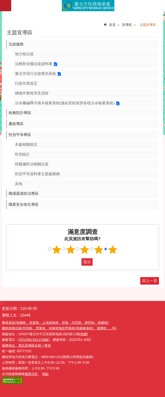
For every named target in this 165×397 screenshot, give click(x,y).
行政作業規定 (26, 83)
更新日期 (9, 308)
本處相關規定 (26, 144)
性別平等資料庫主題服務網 (37, 174)
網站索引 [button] (5, 5)
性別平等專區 (20, 135)
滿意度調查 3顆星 (84, 249)
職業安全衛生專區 (24, 204)
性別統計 (22, 154)
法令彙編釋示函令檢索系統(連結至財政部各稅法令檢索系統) (65, 103)
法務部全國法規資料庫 (33, 64)
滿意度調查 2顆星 (70, 249)
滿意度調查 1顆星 (56, 249)
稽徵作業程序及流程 (32, 93)
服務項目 (31, 374)
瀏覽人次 (9, 315)
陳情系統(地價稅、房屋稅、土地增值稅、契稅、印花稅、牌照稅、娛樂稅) (55, 322)
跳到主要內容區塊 (2, 2)
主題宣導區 (148, 25)
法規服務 (16, 44)
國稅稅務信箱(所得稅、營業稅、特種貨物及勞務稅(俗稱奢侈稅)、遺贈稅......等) (59, 328)
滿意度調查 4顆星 (98, 249)
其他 (18, 184)
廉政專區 (16, 124)
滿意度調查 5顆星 (112, 249)
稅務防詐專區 (20, 113)
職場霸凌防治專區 (24, 193)
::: (3, 12)
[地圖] (83, 334)
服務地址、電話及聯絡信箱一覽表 (26, 345)
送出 (77, 262)
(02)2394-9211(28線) (33, 339)
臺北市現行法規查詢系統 (35, 74)
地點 (45, 374)
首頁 (112, 25)
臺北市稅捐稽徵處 (88, 5)
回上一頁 (149, 281)
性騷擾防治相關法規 (32, 164)
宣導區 (127, 25)
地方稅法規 (24, 54)
